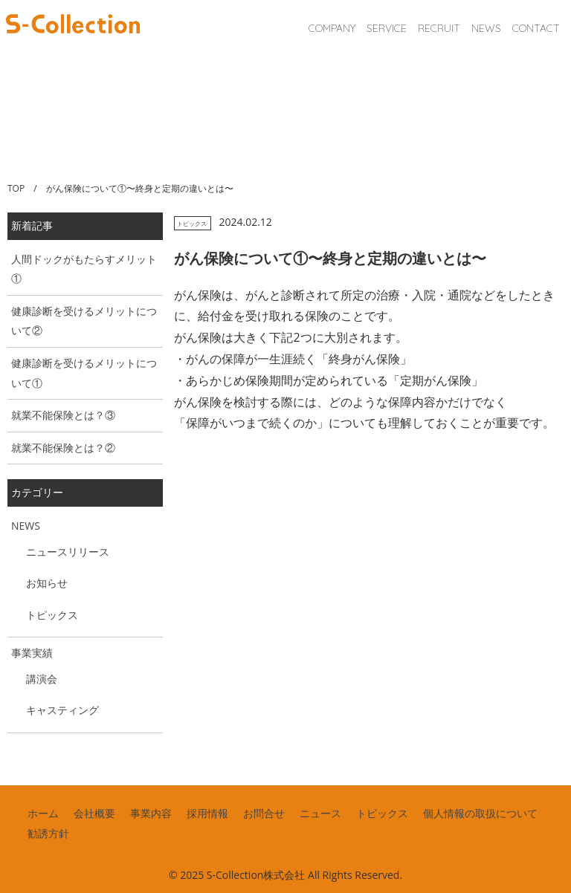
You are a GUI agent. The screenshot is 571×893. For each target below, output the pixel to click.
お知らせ (47, 583)
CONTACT (536, 28)
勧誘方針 (48, 833)
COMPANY (332, 28)
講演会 (41, 679)
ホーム (43, 813)
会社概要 (94, 813)
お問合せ (264, 813)
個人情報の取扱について (480, 813)
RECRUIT (439, 28)
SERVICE (387, 28)
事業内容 (151, 813)
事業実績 (32, 653)
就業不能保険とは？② (63, 448)
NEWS (486, 28)
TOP (16, 188)
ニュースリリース (67, 552)
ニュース (320, 813)
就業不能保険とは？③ (63, 415)
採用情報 (207, 813)
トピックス (192, 223)
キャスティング (62, 710)
